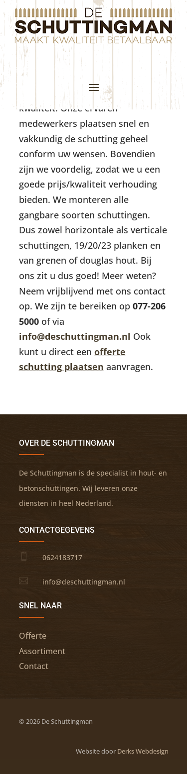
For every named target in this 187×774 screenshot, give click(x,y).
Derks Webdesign (143, 751)
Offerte (32, 635)
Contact (33, 666)
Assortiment (42, 651)
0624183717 (62, 557)
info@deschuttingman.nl (75, 336)
